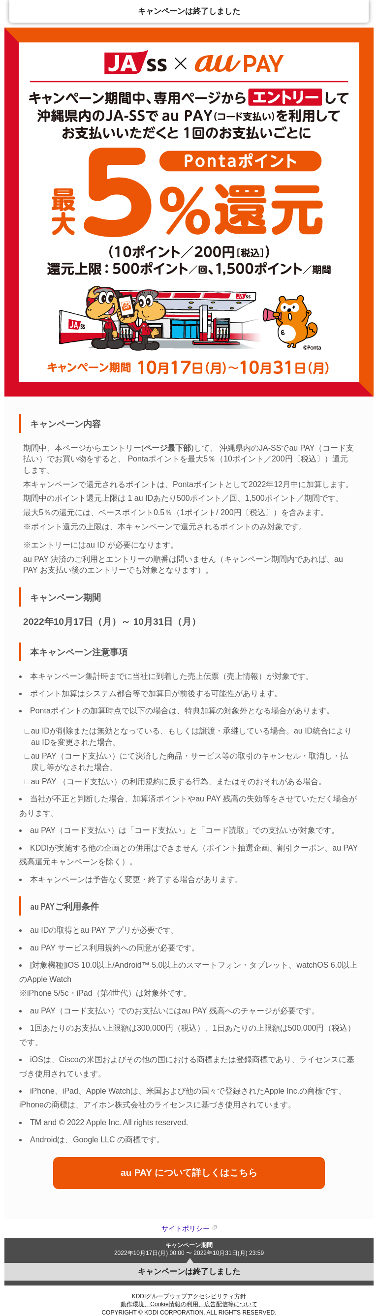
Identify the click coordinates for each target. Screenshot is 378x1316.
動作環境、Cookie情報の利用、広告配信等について (189, 1304)
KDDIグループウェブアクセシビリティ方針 (189, 1296)
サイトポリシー (185, 1228)
